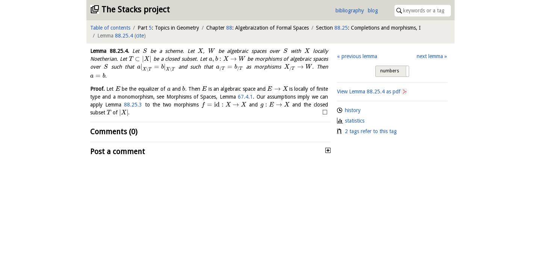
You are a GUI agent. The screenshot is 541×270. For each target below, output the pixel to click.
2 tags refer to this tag (371, 131)
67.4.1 (245, 97)
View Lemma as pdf (368, 91)
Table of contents (110, 28)
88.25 (341, 28)
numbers (389, 71)
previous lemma (359, 56)
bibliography (349, 11)
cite (140, 36)
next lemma (430, 56)
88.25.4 (124, 36)
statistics (354, 121)
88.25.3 (133, 105)
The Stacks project (135, 9)
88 (229, 28)
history (353, 110)
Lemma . (109, 51)
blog (373, 11)
